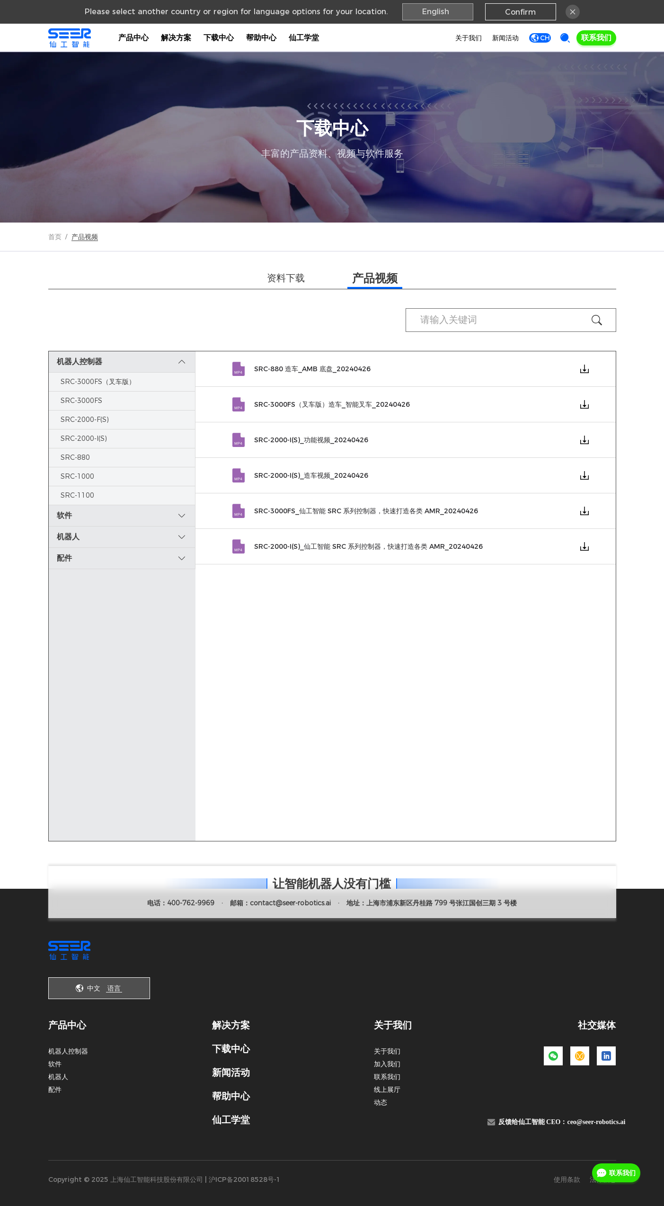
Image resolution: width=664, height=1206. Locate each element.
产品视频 (375, 278)
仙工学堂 (304, 37)
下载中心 (219, 37)
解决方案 (176, 37)
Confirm (520, 12)
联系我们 (596, 37)
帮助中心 (261, 37)
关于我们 (465, 38)
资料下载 (286, 278)
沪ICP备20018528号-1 (245, 1179)
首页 (55, 237)
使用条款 (567, 1179)
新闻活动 (502, 38)
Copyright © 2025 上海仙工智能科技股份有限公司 (125, 1179)
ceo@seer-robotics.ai (596, 1122)
